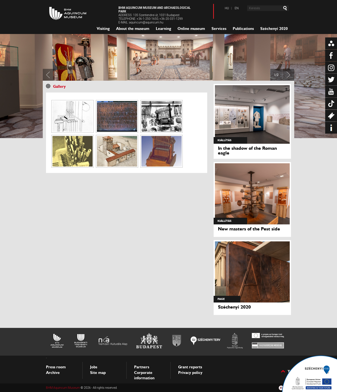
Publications (243, 28)
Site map (98, 372)
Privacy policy (190, 372)
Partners (141, 367)
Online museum (191, 28)
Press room (56, 367)
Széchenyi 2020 (274, 28)
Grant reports (190, 367)
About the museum (132, 28)
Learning (163, 28)
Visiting (103, 28)
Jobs (93, 367)
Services (218, 28)
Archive (53, 372)
